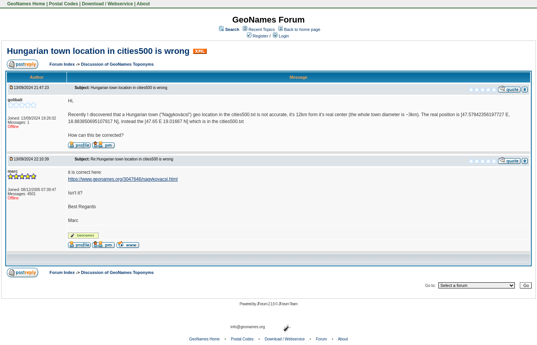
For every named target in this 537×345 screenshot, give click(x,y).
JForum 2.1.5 (265, 304)
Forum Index (63, 64)
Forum (321, 339)
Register (257, 36)
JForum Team (287, 304)
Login (281, 36)
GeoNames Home (25, 3)
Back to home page (302, 29)
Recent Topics (261, 29)
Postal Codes (63, 3)
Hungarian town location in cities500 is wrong (98, 51)
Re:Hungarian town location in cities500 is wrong (132, 159)
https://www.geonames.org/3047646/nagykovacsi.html (123, 179)
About (143, 3)
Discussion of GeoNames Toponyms (117, 64)
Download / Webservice (107, 3)
